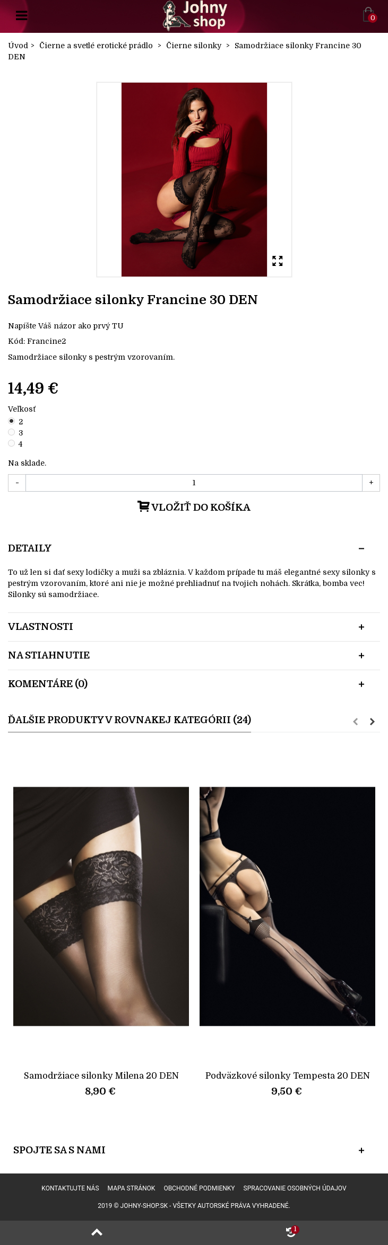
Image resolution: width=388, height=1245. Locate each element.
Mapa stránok (132, 1188)
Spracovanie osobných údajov (295, 1188)
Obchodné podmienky (199, 1188)
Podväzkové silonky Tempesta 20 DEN (287, 1076)
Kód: (16, 341)
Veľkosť (23, 409)
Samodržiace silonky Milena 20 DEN (101, 1076)
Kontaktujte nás (70, 1188)
